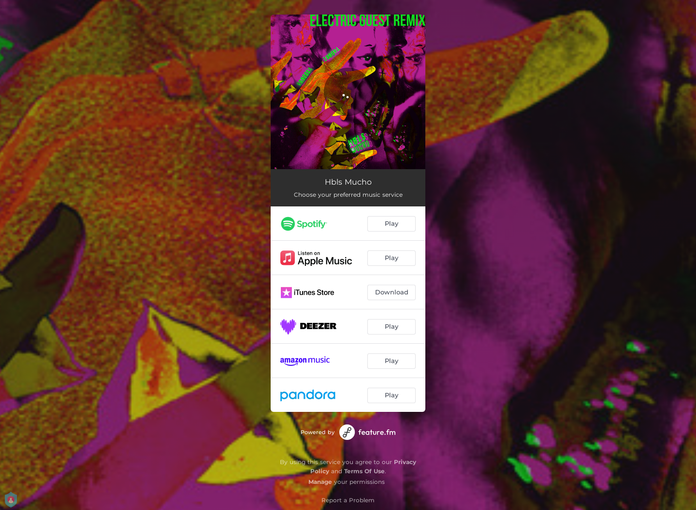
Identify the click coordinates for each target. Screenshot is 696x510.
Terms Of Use (364, 471)
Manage (320, 481)
